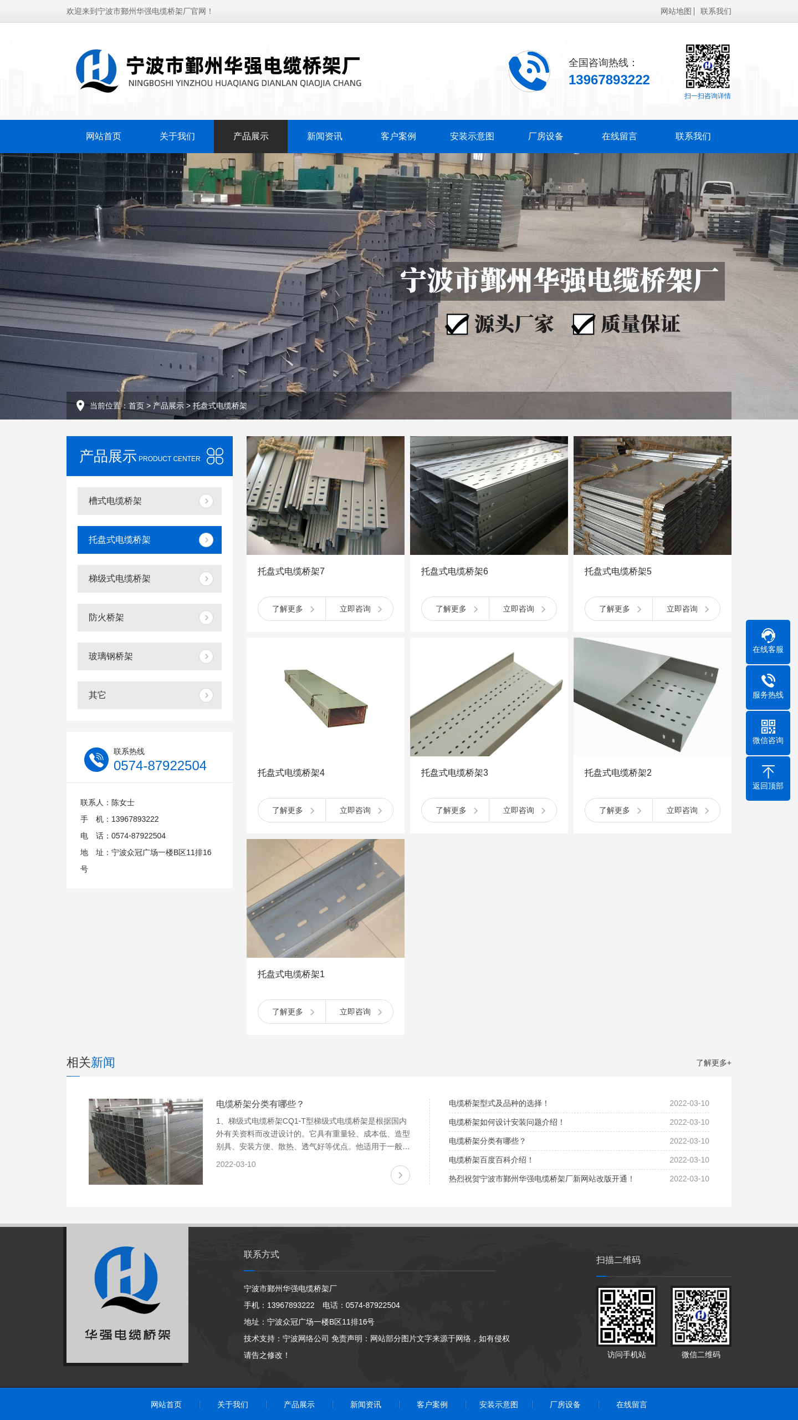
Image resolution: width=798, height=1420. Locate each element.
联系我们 (716, 11)
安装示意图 (472, 136)
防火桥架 (106, 617)
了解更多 (287, 608)
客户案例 (398, 136)
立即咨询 (355, 608)
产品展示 (251, 136)
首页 (136, 405)
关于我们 (177, 136)
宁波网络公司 (306, 1338)
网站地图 (676, 11)
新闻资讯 (324, 136)
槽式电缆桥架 (115, 501)
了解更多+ (714, 1062)
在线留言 (619, 136)
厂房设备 (546, 136)
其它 (97, 695)
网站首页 (103, 136)
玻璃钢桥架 (111, 656)
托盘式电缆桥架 (220, 405)
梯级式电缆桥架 (120, 578)
